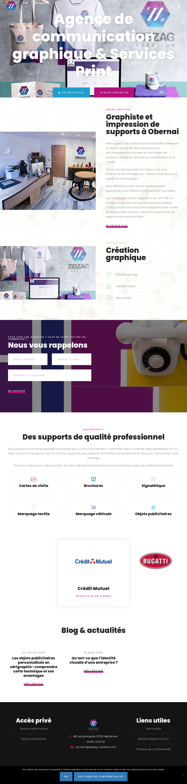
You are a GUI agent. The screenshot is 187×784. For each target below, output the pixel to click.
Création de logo (127, 274)
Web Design (123, 298)
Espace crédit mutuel (33, 733)
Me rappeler (16, 390)
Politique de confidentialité (153, 754)
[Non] (183, 775)
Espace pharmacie (33, 743)
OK (67, 777)
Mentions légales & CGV (153, 743)
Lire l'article (33, 688)
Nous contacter (115, 93)
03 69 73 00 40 (95, 746)
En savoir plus (70, 93)
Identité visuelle (126, 286)
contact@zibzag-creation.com (96, 751)
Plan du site (153, 733)
